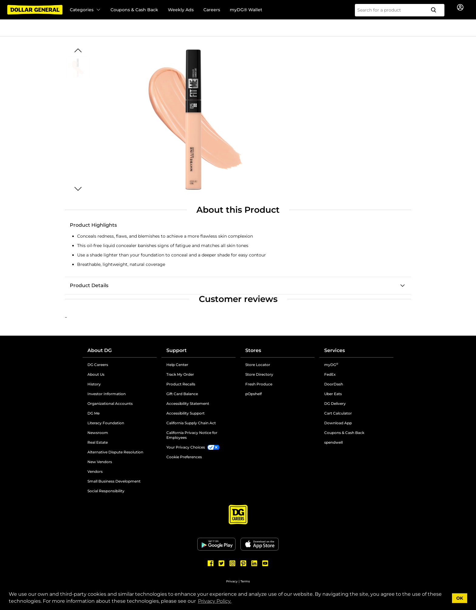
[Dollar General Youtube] (265, 563)
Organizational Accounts (110, 403)
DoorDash (333, 384)
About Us (95, 374)
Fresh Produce (258, 384)
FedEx (330, 374)
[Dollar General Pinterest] (243, 563)
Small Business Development (114, 481)
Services (334, 350)
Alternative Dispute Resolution (115, 452)
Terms (245, 581)
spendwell (333, 442)
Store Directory (259, 374)
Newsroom (97, 432)
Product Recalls (180, 384)
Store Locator (257, 364)
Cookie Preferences (184, 457)
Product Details (89, 285)
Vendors (95, 471)
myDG (331, 364)
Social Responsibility (105, 491)
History (94, 384)
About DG (99, 350)
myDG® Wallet (246, 9)
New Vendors (99, 461)
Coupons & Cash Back (134, 9)
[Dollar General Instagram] (232, 563)
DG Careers (97, 364)
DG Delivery (335, 403)
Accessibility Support (185, 413)
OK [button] (459, 598)
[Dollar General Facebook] (211, 563)
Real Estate (97, 442)
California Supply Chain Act (191, 423)
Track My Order (180, 374)
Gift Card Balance (182, 393)
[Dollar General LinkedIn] (254, 563)
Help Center (177, 364)
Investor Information (106, 393)
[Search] (436, 10)
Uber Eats (333, 393)
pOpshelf (253, 393)
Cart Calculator (338, 413)
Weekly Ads (181, 9)
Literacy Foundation (105, 423)
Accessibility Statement (187, 403)
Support (176, 350)
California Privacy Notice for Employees (191, 435)
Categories (85, 9)
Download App (338, 423)
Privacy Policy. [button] (214, 601)
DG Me (93, 413)
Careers (211, 9)
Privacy (232, 581)
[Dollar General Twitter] (222, 563)
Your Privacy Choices (185, 447)
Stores (253, 350)
